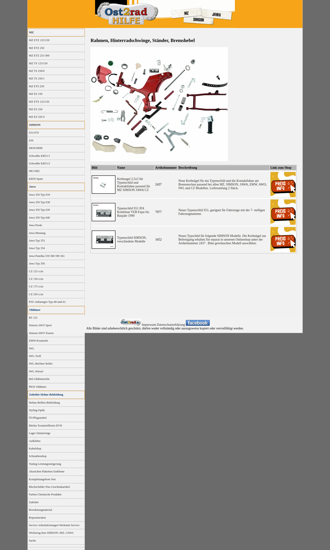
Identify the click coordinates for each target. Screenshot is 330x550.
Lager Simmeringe (39, 433)
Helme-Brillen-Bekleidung (44, 402)
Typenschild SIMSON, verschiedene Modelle (131, 239)
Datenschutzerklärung (171, 324)
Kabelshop (35, 448)
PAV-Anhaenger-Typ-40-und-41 (47, 301)
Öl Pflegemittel (38, 417)
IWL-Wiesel (36, 371)
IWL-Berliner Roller (41, 363)
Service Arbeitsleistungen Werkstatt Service (54, 525)
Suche (32, 540)
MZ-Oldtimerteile (39, 379)
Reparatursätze (37, 517)
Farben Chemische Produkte (45, 494)
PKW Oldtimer (37, 386)
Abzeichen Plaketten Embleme (46, 471)
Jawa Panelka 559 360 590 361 (47, 256)
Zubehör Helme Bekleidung (46, 394)
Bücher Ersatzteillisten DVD (45, 425)
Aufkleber (35, 441)
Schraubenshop (38, 456)
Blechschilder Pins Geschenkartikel (49, 486)
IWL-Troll (35, 356)
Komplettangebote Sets (42, 479)
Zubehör (34, 502)
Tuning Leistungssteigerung (45, 464)
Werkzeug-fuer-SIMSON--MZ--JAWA (51, 532)
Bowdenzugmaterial (40, 509)
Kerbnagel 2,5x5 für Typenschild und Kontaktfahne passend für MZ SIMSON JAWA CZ (133, 184)
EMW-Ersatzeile (38, 340)
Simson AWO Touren (41, 333)
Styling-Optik (37, 410)
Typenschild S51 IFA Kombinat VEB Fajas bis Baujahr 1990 (133, 212)
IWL (31, 348)
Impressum (149, 324)
